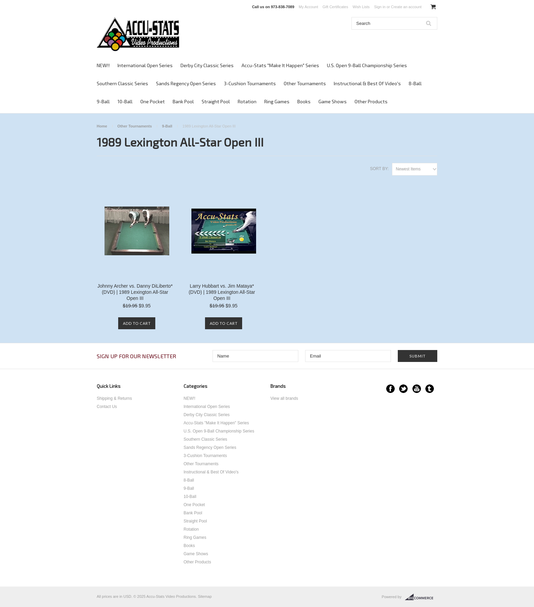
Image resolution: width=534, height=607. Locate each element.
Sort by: (379, 168)
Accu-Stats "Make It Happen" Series (280, 65)
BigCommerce (421, 597)
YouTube (416, 388)
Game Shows (332, 101)
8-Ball (415, 83)
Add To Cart (137, 323)
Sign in (380, 7)
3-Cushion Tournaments (250, 83)
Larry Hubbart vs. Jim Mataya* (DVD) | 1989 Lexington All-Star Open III (222, 292)
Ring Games (276, 101)
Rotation (247, 101)
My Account (308, 7)
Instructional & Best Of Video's (367, 83)
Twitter (403, 388)
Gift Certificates (335, 7)
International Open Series (145, 65)
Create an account (406, 7)
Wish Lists (361, 7)
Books (304, 101)
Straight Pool (216, 101)
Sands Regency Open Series (186, 83)
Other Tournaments (305, 83)
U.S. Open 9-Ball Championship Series (367, 65)
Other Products (371, 101)
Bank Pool (183, 101)
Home (102, 126)
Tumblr (429, 388)
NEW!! (103, 65)
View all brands (284, 398)
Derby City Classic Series (207, 65)
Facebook (390, 388)
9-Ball (103, 101)
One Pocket (152, 101)
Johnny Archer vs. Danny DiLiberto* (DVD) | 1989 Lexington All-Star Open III (135, 292)
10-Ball (124, 101)
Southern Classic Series (122, 83)
